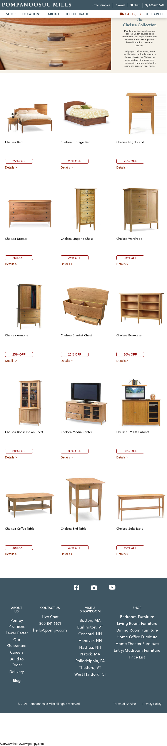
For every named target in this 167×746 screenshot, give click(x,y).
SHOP (11, 14)
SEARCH (154, 14)
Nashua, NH (90, 647)
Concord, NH (90, 634)
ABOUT (53, 14)
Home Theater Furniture (137, 643)
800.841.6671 (154, 5)
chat (135, 5)
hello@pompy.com (50, 630)
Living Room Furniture (137, 623)
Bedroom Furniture (137, 616)
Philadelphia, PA (90, 660)
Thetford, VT (90, 667)
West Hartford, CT (90, 674)
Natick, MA (90, 654)
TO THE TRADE (77, 14)
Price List (137, 657)
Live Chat (50, 616)
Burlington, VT (90, 627)
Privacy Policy (151, 704)
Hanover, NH (90, 640)
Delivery (16, 671)
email (120, 5)
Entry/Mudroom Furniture (137, 650)
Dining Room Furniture (137, 630)
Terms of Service (124, 704)
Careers (16, 652)
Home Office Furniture (137, 637)
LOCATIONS (32, 14)
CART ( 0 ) (130, 14)
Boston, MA (90, 620)
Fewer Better (17, 633)
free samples (101, 5)
